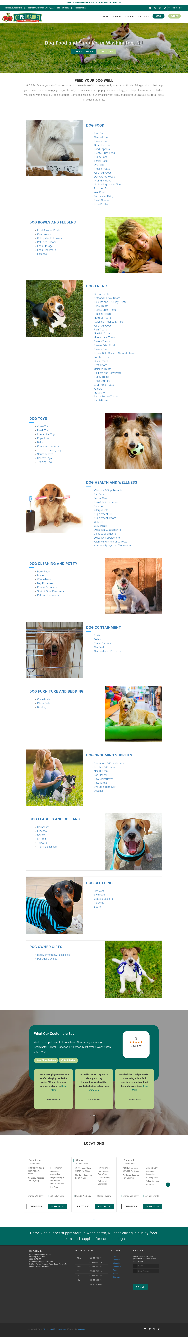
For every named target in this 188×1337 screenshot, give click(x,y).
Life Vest (99, 890)
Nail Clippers (101, 771)
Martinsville (89, 1046)
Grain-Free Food (103, 145)
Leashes (42, 253)
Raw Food (100, 133)
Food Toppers (102, 149)
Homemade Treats (105, 337)
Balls (40, 442)
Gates (97, 639)
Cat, (33, 1181)
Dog (37, 1181)
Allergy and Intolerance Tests (110, 541)
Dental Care (101, 498)
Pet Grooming (103, 1168)
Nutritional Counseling (55, 1172)
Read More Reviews (46, 1060)
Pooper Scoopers (47, 587)
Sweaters (99, 894)
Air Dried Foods (103, 172)
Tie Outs (42, 842)
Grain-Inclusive (102, 180)
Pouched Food (102, 188)
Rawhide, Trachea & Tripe (108, 321)
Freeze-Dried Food (104, 153)
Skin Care (99, 506)
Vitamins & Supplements (108, 490)
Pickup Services (57, 1184)
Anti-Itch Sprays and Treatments (113, 545)
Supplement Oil (103, 514)
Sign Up (140, 1287)
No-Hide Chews (103, 333)
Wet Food (99, 192)
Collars (41, 834)
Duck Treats (101, 361)
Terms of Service (60, 1329)
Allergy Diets (101, 510)
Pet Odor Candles (47, 958)
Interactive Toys (46, 434)
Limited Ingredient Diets (107, 184)
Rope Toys (43, 438)
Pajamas (99, 902)
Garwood (63, 1046)
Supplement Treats (105, 517)
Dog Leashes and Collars (54, 819)
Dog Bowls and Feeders (52, 222)
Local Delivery (56, 1168)
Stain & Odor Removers (50, 591)
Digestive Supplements (107, 537)
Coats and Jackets (48, 446)
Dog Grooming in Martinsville (57, 1179)
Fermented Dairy (103, 196)
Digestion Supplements (107, 529)
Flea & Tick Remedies (106, 502)
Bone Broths (101, 204)
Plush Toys (43, 430)
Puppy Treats (101, 376)
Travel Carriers (102, 643)
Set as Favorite (56, 1196)
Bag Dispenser (45, 583)
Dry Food (99, 164)
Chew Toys (43, 426)
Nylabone (99, 392)
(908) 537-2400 (35, 1259)
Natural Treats (102, 317)
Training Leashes (47, 846)
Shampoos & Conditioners (109, 763)
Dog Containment (103, 627)
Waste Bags (44, 579)
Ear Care (99, 494)
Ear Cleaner (100, 774)
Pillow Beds (43, 703)
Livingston (75, 1046)
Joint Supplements (105, 533)
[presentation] (146, 1277)
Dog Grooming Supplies (109, 755)
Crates (98, 635)
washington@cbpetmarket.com (41, 1262)
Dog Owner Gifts (45, 947)
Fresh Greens (101, 200)
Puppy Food (101, 156)
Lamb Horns (101, 400)
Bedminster (40, 1046)
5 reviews (136, 1046)
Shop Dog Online (83, 52)
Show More (61, 1086)
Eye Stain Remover (105, 786)
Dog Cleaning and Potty (53, 563)
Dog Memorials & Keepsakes (53, 954)
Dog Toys (38, 418)
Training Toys (45, 461)
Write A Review (68, 1060)
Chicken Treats (102, 368)
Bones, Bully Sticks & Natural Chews (114, 353)
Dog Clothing (99, 883)
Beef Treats (100, 365)
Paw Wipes (100, 782)
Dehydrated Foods (104, 176)
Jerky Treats (101, 305)
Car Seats (99, 647)
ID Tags (41, 838)
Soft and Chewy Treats (107, 298)
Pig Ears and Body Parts (107, 372)
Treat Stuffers (102, 380)
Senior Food (101, 160)
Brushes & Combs (104, 767)
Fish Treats (100, 329)
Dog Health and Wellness (111, 482)
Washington (104, 1046)
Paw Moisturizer (103, 778)
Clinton (52, 1046)
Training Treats (102, 313)
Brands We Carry (35, 1196)
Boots (97, 906)
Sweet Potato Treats (106, 396)
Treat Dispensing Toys (49, 450)
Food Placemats (46, 249)
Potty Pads (43, 571)
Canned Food (101, 137)
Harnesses (43, 827)
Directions (36, 1206)
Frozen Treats (102, 168)
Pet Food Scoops (46, 242)
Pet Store (54, 1187)
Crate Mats (43, 699)
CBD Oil (98, 521)
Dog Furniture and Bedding (56, 691)
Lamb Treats (101, 357)
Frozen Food (101, 141)
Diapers (41, 575)
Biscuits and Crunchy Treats (110, 301)
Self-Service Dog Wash (103, 1172)
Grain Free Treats (104, 384)
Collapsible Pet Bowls (49, 238)
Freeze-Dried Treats (105, 309)
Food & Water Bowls (48, 230)
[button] (90, 1115)
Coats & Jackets (103, 898)
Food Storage (45, 246)
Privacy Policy (48, 1329)
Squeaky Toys (45, 454)
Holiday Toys (44, 458)
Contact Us (106, 52)
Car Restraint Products (107, 651)
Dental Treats (101, 294)
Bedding (41, 707)
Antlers (98, 388)
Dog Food (95, 125)
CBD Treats (100, 525)
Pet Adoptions (152, 1177)
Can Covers (44, 234)
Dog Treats (97, 286)
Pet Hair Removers (48, 595)
